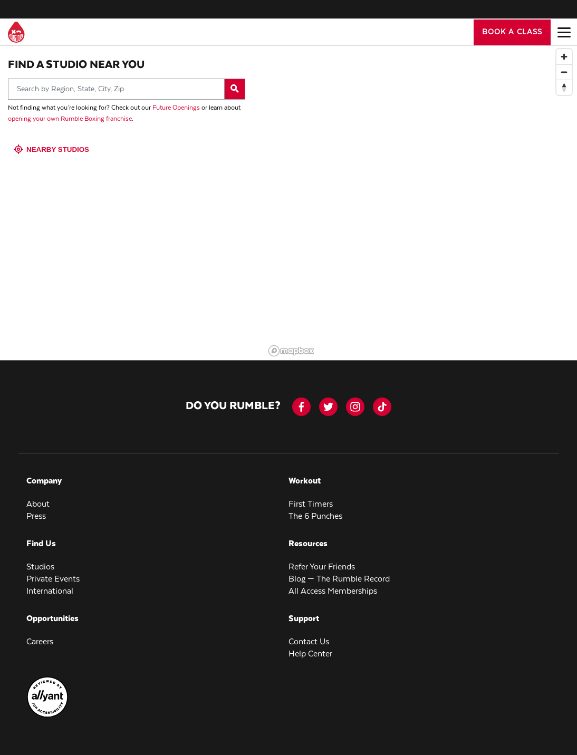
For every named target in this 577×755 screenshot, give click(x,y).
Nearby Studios (52, 144)
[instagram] (355, 401)
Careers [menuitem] (39, 637)
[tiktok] (382, 401)
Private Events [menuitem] (53, 574)
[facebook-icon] (301, 401)
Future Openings (176, 103)
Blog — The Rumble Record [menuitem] (339, 574)
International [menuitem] (49, 586)
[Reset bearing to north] (564, 82)
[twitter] (328, 401)
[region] (421, 196)
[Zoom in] (564, 51)
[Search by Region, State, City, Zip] (126, 83)
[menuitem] (47, 710)
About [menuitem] (38, 499)
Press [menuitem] (36, 511)
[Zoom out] (564, 66)
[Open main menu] (564, 32)
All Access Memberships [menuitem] (332, 586)
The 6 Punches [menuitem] (315, 511)
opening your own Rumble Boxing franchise (70, 114)
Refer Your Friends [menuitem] (321, 562)
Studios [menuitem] (40, 562)
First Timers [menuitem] (310, 499)
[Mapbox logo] (291, 346)
